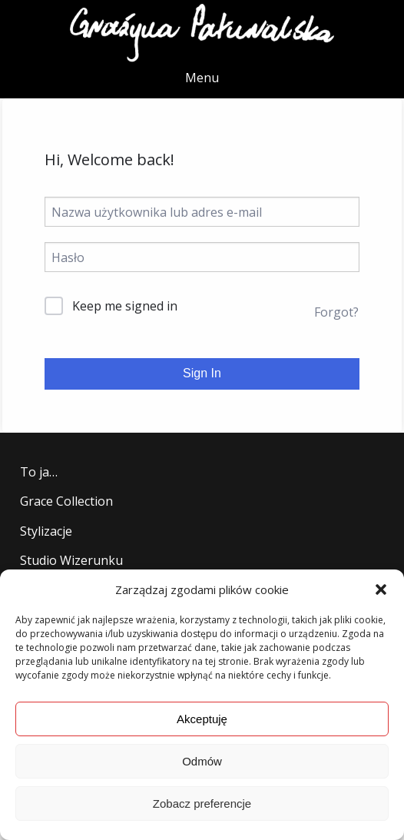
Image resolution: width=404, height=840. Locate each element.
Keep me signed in (124, 305)
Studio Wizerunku (71, 560)
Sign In (202, 373)
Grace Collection (66, 501)
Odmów (202, 761)
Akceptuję (202, 718)
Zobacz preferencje (202, 803)
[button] (381, 589)
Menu (202, 77)
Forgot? (336, 312)
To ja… (39, 471)
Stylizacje (46, 531)
